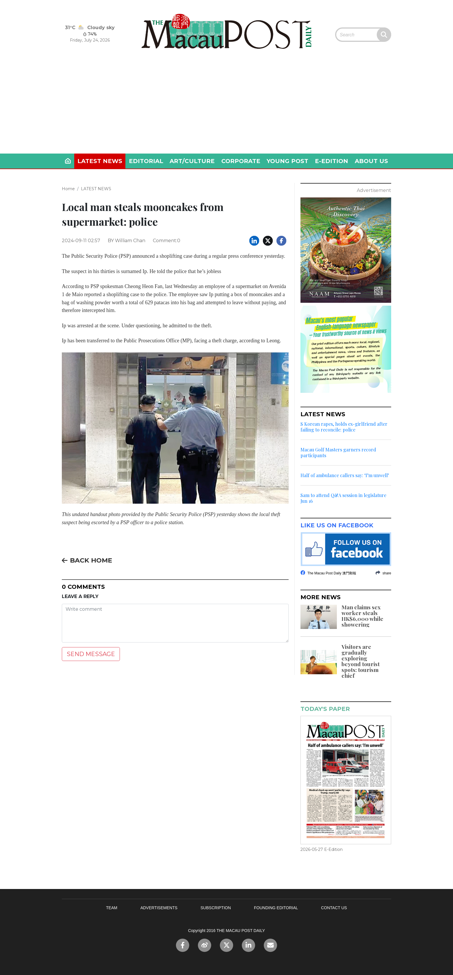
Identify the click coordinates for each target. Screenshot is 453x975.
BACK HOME (87, 560)
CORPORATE (240, 161)
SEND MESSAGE (91, 654)
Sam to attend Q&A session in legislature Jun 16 (343, 498)
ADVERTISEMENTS (158, 907)
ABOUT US (371, 161)
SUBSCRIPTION (215, 907)
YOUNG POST (287, 161)
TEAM (111, 907)
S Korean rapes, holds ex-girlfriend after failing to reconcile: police (343, 427)
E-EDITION (331, 161)
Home (68, 188)
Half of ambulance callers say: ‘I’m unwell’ (344, 475)
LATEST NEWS (99, 161)
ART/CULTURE (192, 161)
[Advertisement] (226, 110)
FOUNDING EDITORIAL (276, 907)
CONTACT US (334, 907)
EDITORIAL (146, 161)
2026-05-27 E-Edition (321, 849)
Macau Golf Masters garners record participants (338, 452)
